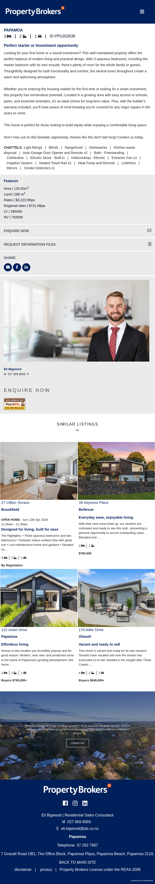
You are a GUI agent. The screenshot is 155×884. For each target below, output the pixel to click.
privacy (46, 870)
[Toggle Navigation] (142, 12)
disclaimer (23, 870)
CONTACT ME (77, 743)
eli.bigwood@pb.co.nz (80, 828)
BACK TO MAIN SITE (77, 862)
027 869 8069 (76, 822)
